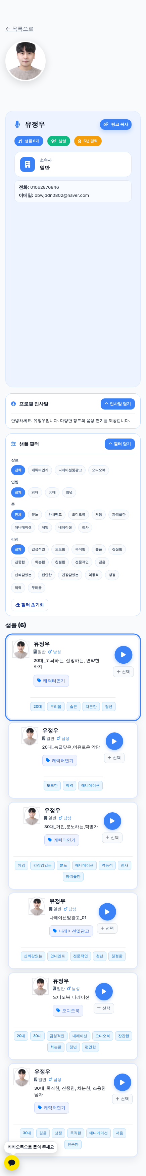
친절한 (60, 562)
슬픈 (98, 549)
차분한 (40, 562)
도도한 (60, 549)
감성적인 (38, 549)
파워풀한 (119, 514)
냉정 (112, 575)
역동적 (94, 575)
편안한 (47, 575)
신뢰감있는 (23, 575)
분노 (35, 514)
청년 (69, 492)
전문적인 (82, 562)
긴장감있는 (70, 575)
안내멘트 (55, 514)
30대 (52, 492)
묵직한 (80, 549)
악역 (18, 588)
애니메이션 (23, 527)
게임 (45, 527)
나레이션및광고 (70, 470)
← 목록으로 (19, 28)
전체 (18, 470)
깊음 (102, 562)
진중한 (20, 562)
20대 (35, 492)
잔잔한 (117, 549)
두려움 (37, 588)
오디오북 (98, 470)
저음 (98, 514)
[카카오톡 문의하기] (11, 1163)
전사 (85, 527)
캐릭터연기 (40, 470)
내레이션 (65, 527)
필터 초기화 (29, 604)
